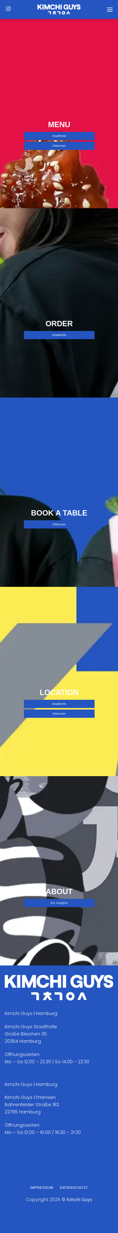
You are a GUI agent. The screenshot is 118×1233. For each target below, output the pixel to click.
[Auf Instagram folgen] (8, 9)
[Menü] (109, 9)
